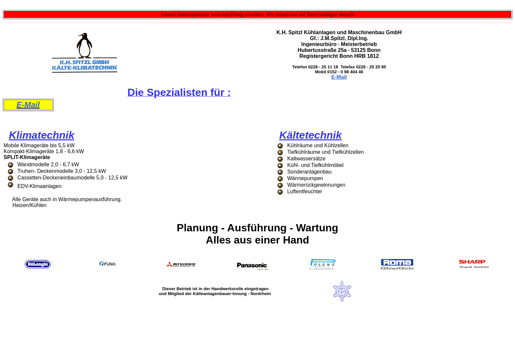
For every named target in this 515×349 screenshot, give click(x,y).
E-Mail (339, 77)
